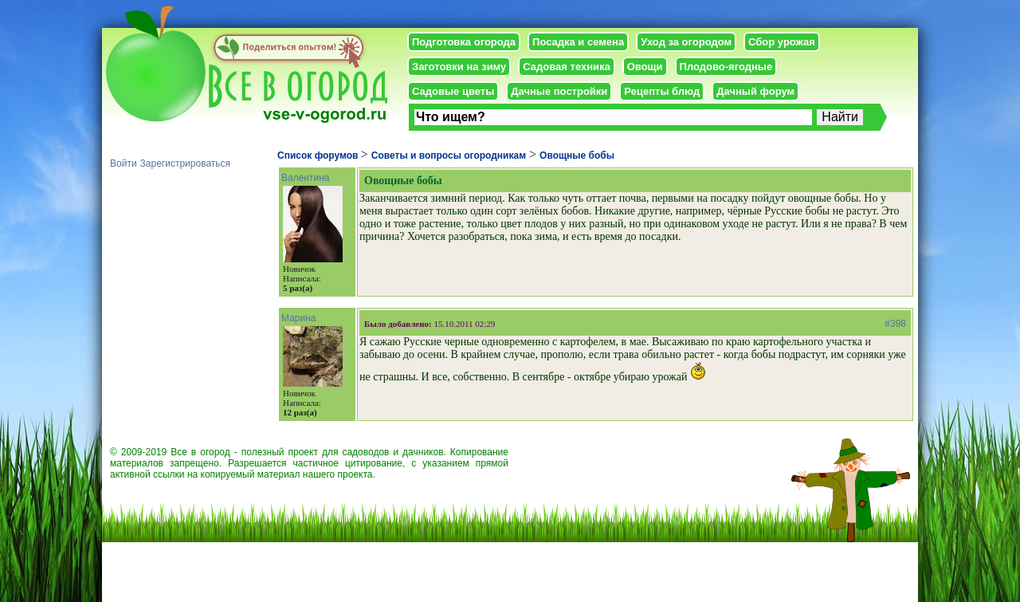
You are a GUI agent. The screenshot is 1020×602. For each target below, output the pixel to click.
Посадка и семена (578, 42)
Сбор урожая (781, 42)
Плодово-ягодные (726, 67)
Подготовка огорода (464, 42)
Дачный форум (755, 91)
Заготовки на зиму (459, 67)
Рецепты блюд (662, 91)
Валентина (305, 177)
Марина (298, 318)
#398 (895, 323)
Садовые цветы (453, 91)
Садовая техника (566, 67)
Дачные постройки (559, 91)
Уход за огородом (686, 42)
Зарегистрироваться (185, 163)
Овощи (645, 67)
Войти (123, 163)
